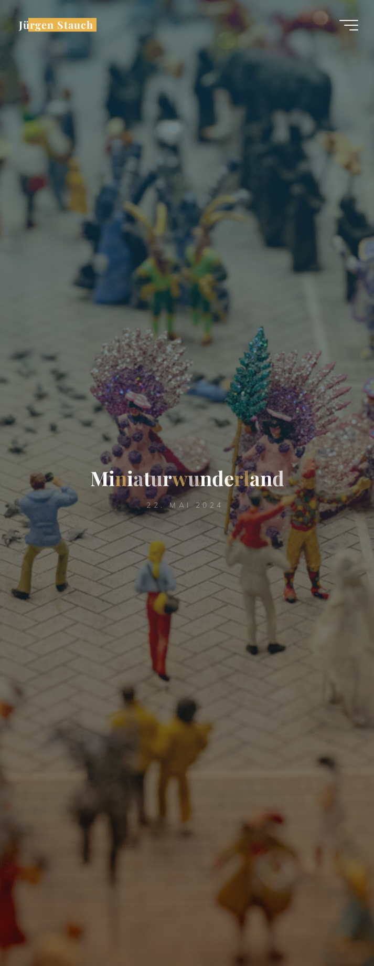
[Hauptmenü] (348, 25)
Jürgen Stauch (56, 25)
